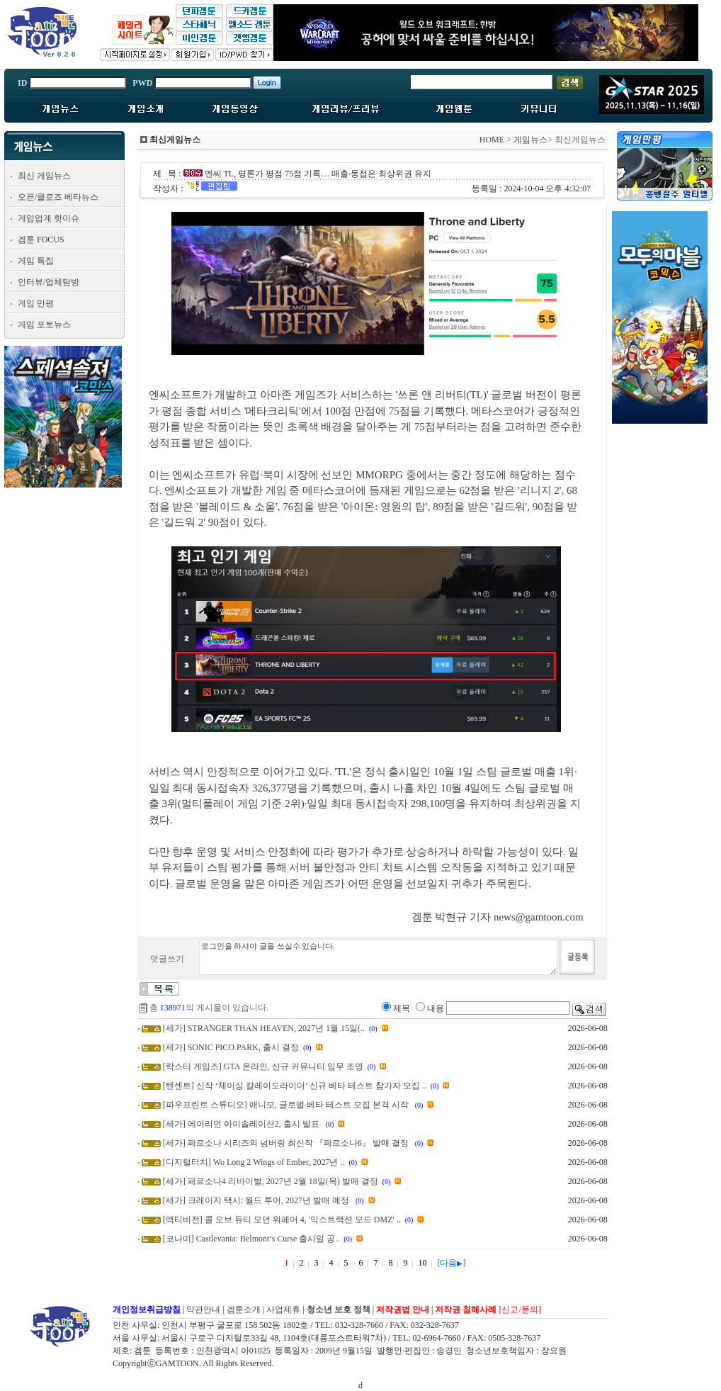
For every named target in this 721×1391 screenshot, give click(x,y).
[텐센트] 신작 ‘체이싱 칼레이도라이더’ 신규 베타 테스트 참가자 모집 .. (294, 1086)
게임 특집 (36, 261)
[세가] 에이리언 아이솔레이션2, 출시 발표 (242, 1124)
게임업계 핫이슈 (48, 218)
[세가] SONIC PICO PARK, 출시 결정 (231, 1047)
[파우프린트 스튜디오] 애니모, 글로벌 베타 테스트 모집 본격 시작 (287, 1105)
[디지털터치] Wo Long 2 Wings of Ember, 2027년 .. (254, 1162)
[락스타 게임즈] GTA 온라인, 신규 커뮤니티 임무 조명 (263, 1066)
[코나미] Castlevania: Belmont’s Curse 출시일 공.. (251, 1239)
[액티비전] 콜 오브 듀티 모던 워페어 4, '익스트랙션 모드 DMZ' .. (282, 1219)
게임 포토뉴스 (44, 325)
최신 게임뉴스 (44, 176)
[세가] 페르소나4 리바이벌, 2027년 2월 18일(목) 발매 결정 (270, 1181)
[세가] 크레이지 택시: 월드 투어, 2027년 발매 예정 (257, 1200)
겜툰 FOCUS (41, 239)
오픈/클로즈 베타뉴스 (58, 197)
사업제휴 (283, 1309)
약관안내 (203, 1309)
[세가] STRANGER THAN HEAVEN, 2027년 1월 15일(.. (264, 1028)
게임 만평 (36, 303)
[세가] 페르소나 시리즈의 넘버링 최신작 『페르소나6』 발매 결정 (287, 1143)
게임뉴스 (530, 140)
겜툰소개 (244, 1309)
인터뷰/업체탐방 (48, 282)
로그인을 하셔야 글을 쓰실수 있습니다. (378, 957)
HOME (491, 140)
